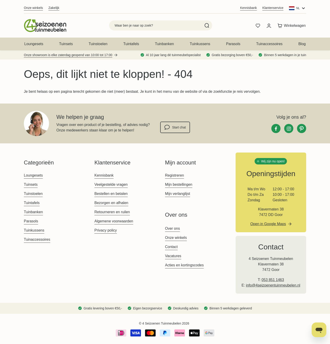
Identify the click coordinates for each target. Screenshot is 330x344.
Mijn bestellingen (178, 184)
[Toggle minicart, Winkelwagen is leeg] (291, 25)
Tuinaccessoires (269, 44)
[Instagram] (288, 128)
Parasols (233, 44)
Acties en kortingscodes (184, 265)
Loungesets (33, 44)
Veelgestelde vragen (111, 184)
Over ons (172, 228)
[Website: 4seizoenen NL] (297, 8)
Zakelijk (53, 8)
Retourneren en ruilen (112, 212)
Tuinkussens (200, 44)
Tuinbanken (164, 44)
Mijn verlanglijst (177, 194)
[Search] (206, 25)
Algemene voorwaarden (113, 221)
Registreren (174, 175)
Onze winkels (33, 8)
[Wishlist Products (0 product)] (258, 25)
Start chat (175, 127)
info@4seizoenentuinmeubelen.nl (273, 285)
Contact (171, 247)
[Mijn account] (269, 25)
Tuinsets (66, 44)
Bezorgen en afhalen (111, 203)
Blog (302, 44)
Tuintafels (131, 44)
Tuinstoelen (98, 44)
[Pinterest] (301, 128)
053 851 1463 (272, 280)
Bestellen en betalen (111, 194)
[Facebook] (275, 128)
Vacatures (173, 256)
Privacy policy (105, 230)
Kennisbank (248, 8)
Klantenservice (272, 8)
